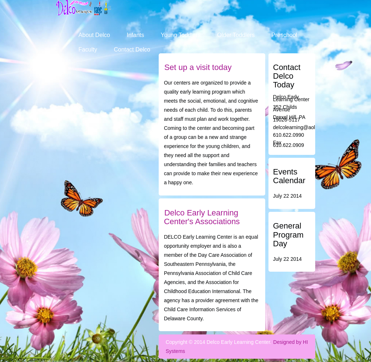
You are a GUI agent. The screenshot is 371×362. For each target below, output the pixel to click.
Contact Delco (132, 49)
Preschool (284, 35)
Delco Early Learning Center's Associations (202, 217)
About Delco (94, 35)
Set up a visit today (198, 67)
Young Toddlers (180, 35)
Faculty (88, 49)
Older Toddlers (236, 35)
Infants (135, 35)
